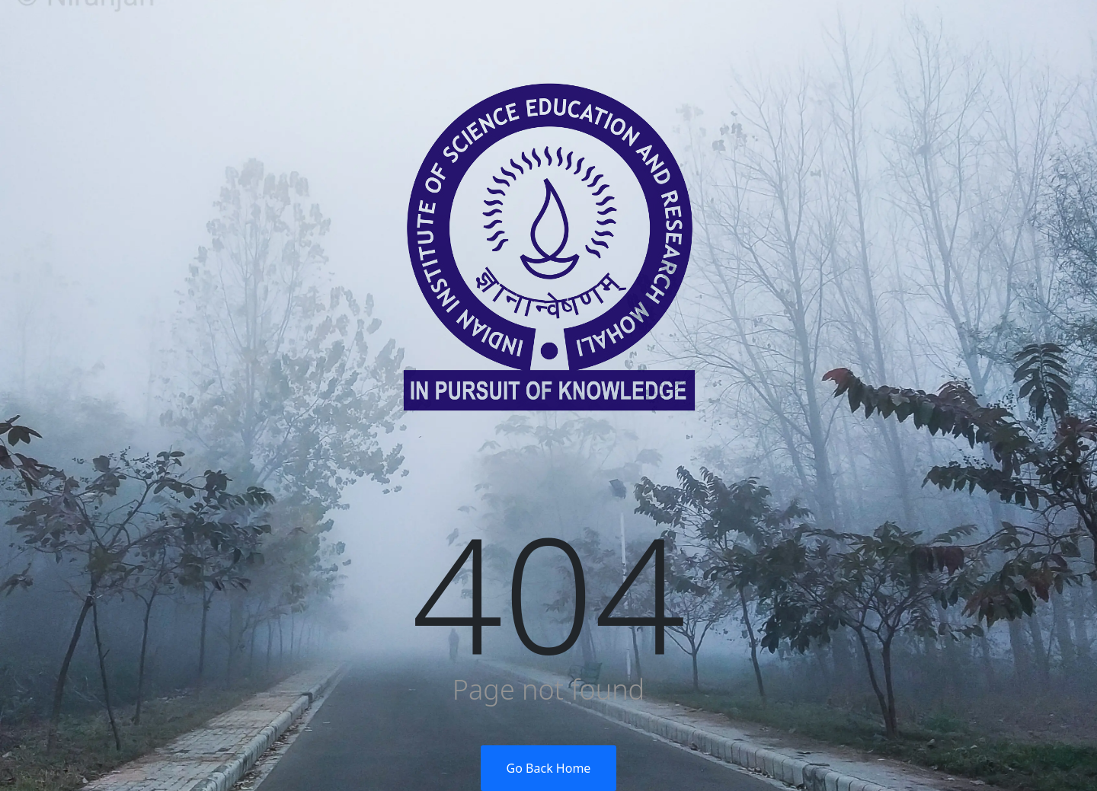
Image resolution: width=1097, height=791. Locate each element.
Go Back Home (549, 768)
